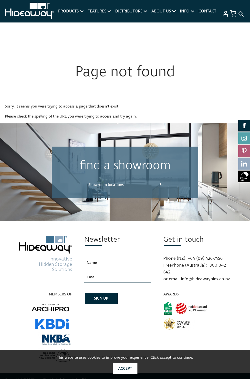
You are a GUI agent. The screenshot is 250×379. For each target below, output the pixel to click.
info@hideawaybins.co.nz (205, 279)
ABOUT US (163, 11)
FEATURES (99, 11)
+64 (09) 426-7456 (205, 258)
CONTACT (207, 11)
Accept (125, 368)
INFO (187, 11)
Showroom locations (106, 184)
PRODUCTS (70, 11)
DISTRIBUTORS (131, 11)
